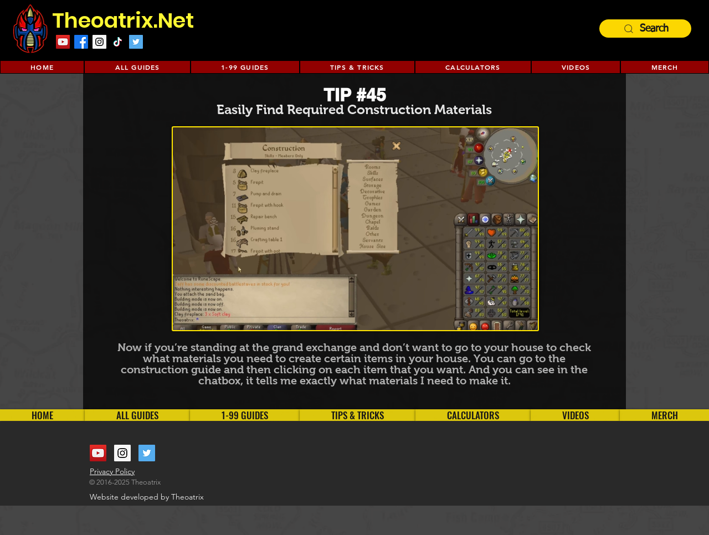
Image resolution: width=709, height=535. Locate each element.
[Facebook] (81, 42)
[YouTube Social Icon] (98, 453)
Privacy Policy (112, 471)
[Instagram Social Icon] (99, 42)
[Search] (645, 28)
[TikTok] (118, 42)
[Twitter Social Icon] (136, 42)
